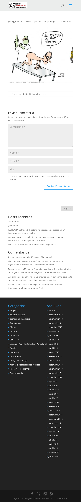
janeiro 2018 (54, 360)
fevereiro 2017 (55, 406)
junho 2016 (54, 439)
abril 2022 (53, 310)
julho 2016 (53, 435)
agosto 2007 (54, 452)
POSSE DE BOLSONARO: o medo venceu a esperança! (32, 244)
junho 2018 (54, 339)
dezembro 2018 (56, 314)
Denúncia (14, 335)
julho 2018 (53, 335)
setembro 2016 (55, 427)
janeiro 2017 (54, 410)
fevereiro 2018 (55, 356)
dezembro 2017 (56, 364)
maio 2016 (53, 444)
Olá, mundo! (13, 221)
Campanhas (15, 323)
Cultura (13, 331)
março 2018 (54, 352)
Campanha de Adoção (20, 319)
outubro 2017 (55, 373)
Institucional (15, 356)
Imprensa (14, 352)
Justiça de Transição (19, 360)
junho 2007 (54, 456)
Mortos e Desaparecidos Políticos (25, 364)
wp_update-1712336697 (22, 21)
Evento (13, 348)
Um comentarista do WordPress (22, 257)
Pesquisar (66, 208)
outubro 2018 (55, 323)
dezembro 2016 (56, 414)
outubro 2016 (55, 423)
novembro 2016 (56, 419)
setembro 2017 (55, 377)
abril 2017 (53, 398)
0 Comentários (64, 21)
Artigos (13, 310)
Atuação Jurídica (17, 314)
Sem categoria (16, 373)
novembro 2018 (56, 319)
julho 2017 (53, 385)
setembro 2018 (55, 327)
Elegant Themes (32, 498)
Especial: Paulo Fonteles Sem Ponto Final (28, 344)
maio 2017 (53, 394)
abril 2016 (53, 448)
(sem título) (13, 225)
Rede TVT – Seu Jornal (20, 369)
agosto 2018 (54, 331)
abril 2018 (53, 348)
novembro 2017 (56, 369)
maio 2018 (53, 344)
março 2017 (54, 402)
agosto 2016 (54, 431)
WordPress (63, 498)
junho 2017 (54, 389)
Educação (14, 339)
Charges (52, 21)
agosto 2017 (54, 381)
